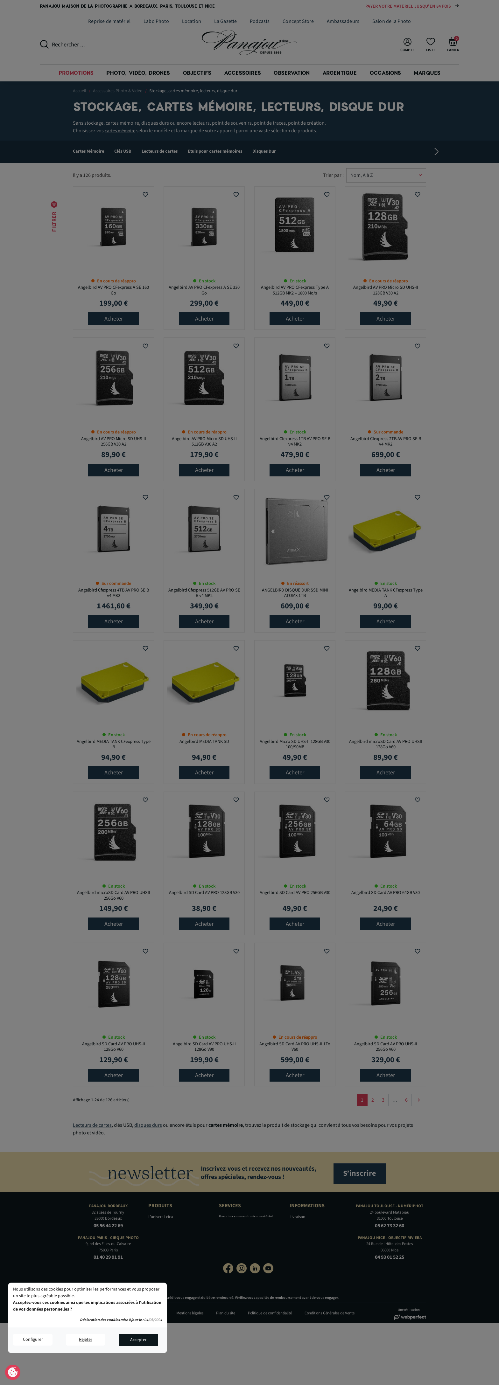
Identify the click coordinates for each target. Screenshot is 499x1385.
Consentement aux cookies (13, 1372)
